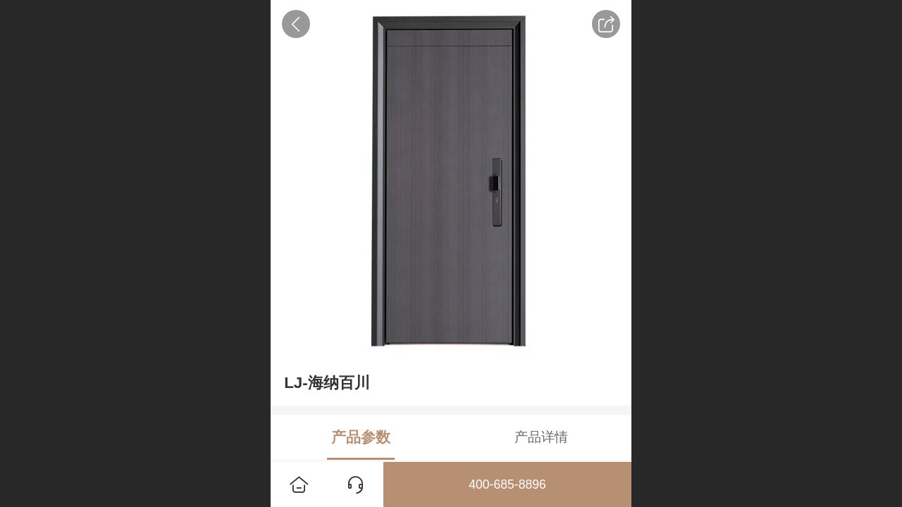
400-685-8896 (507, 484)
